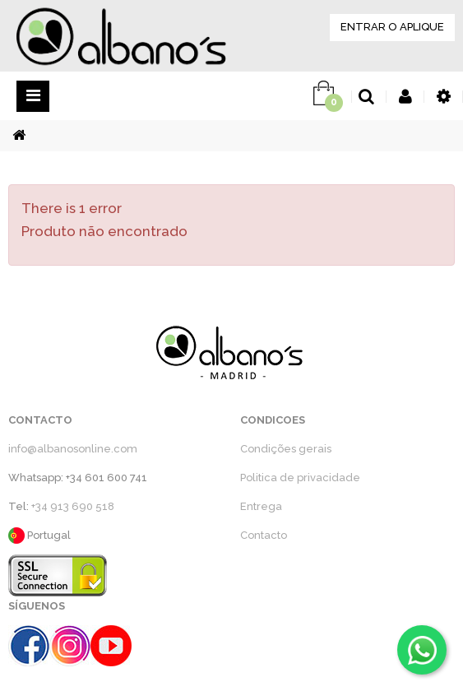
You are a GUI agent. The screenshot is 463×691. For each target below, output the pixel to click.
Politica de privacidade (300, 477)
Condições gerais (285, 449)
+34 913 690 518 (72, 506)
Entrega (261, 506)
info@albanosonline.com (72, 449)
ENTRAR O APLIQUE (392, 27)
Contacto (263, 535)
